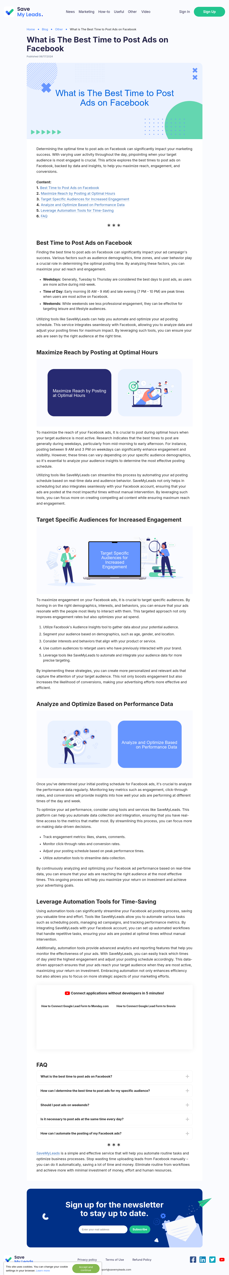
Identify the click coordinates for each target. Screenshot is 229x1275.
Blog (45, 29)
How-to (104, 11)
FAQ (44, 216)
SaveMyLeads (48, 1153)
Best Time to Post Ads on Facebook (69, 188)
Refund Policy (141, 1259)
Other (132, 11)
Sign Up (209, 12)
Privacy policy (87, 1259)
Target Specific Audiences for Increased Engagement (85, 199)
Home (31, 29)
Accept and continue (86, 1268)
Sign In (184, 11)
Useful (119, 11)
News (70, 11)
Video (145, 11)
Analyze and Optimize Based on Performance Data (83, 205)
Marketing (86, 11)
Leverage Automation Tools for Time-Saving (77, 210)
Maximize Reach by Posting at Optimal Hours (78, 193)
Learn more (43, 1270)
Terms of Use (114, 1259)
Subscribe (140, 1229)
